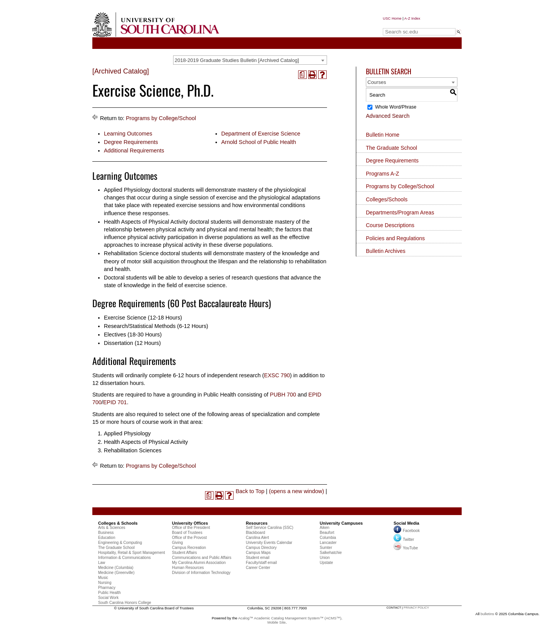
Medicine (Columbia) (115, 567)
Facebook (411, 531)
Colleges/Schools (386, 199)
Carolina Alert (257, 537)
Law (101, 562)
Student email (257, 557)
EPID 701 (115, 402)
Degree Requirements (131, 142)
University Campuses (341, 523)
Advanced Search (388, 116)
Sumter (326, 547)
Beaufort (327, 532)
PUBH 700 (283, 394)
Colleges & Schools (118, 523)
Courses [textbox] (376, 82)
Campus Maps (258, 552)
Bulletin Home (382, 135)
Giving (177, 542)
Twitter (404, 539)
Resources (256, 523)
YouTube (406, 548)
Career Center (258, 567)
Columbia (328, 537)
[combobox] (250, 60)
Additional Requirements (134, 150)
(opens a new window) (296, 491)
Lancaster (328, 542)
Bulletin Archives (385, 251)
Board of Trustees (187, 532)
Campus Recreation (189, 547)
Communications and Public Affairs (201, 557)
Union (325, 557)
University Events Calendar (269, 542)
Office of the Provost (189, 537)
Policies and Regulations (395, 238)
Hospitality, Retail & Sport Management (131, 552)
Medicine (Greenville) (116, 572)
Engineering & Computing (120, 542)
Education (106, 537)
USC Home (392, 18)
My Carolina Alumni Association (199, 562)
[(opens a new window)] (302, 74)
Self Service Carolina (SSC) (269, 527)
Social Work (108, 598)
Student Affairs (184, 552)
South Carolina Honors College (124, 603)
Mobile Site (276, 622)
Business (106, 532)
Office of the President (191, 527)
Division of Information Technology (201, 572)
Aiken (324, 527)
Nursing (104, 582)
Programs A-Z (382, 174)
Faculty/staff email (261, 562)
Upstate (326, 562)
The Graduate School (391, 148)
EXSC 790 (277, 375)
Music (103, 577)
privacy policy (416, 607)
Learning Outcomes (128, 133)
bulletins (487, 614)
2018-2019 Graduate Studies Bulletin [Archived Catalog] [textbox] (237, 60)
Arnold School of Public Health (258, 142)
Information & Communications (124, 557)
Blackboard (255, 532)
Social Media (406, 523)
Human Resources (188, 567)
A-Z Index (412, 18)
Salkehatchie (331, 552)
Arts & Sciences (111, 527)
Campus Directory (261, 547)
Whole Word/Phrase (395, 107)
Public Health (109, 593)
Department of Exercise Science (260, 133)
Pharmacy (106, 588)
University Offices (190, 523)
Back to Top (249, 491)
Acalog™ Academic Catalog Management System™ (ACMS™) (289, 618)
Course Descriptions (390, 225)
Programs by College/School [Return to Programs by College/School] (161, 118)
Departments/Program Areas (400, 212)
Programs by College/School (400, 186)
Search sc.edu (402, 24)
